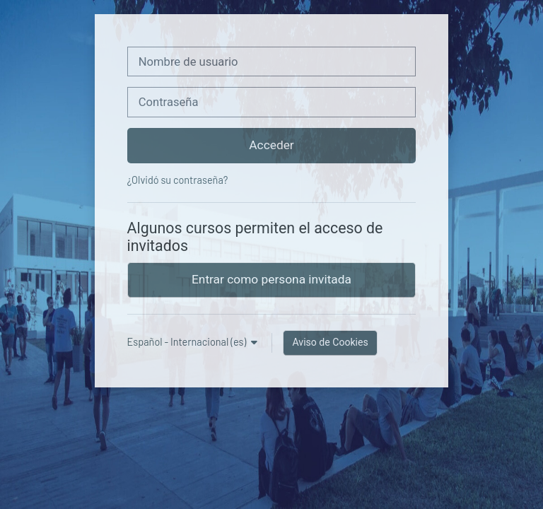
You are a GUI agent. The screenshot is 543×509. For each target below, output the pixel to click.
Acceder (271, 145)
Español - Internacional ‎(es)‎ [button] (188, 342)
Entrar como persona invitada (271, 279)
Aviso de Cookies (330, 342)
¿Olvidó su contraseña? (177, 180)
